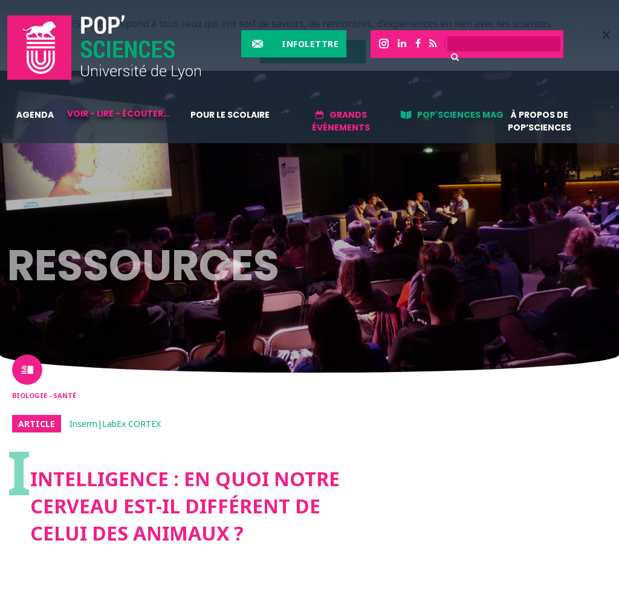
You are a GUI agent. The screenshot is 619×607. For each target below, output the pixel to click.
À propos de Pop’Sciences (539, 121)
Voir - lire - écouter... (118, 114)
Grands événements (341, 121)
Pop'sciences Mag (460, 115)
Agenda (35, 115)
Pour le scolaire (230, 115)
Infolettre (310, 44)
